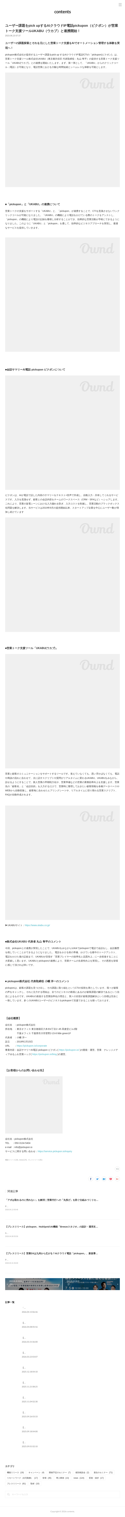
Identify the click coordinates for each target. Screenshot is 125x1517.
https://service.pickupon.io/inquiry (55, 1151)
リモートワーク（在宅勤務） (22, 1478)
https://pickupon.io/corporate (32, 1045)
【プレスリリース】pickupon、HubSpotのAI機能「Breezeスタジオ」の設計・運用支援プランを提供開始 (61, 1227)
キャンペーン (36, 1473)
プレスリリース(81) (35, 1160)
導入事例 (62, 1478)
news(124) (23, 1160)
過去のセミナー (103, 1473)
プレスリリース (16, 1484)
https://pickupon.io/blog (44, 1054)
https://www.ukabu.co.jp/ (37, 925)
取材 (34, 1484)
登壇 (46, 1478)
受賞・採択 (96, 1478)
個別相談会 (82, 1473)
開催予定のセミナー (60, 1473)
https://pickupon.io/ (69, 1050)
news (79, 1478)
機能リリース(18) (11, 1160)
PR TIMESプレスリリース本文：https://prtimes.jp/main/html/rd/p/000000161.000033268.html (46, 1260)
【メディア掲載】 (30, 1413)
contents (62, 11)
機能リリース (15, 1473)
